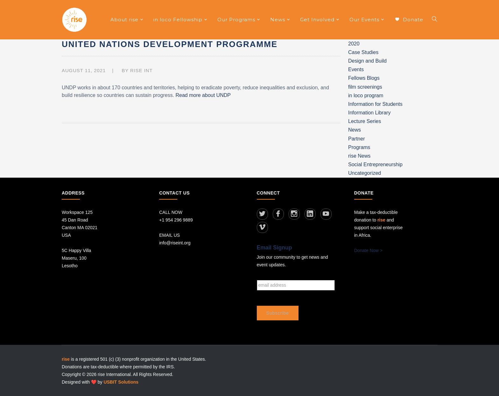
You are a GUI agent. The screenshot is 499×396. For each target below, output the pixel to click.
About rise (124, 20)
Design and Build (367, 61)
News (277, 20)
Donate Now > (368, 250)
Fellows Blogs (364, 78)
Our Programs (236, 20)
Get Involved (317, 20)
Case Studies (363, 52)
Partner (356, 138)
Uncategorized (364, 173)
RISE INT (141, 70)
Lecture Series (364, 121)
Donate (409, 20)
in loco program (365, 95)
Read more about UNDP (203, 95)
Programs (359, 147)
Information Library (369, 112)
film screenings (365, 87)
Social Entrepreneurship (375, 164)
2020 (354, 43)
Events (356, 69)
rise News (359, 156)
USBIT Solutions (120, 381)
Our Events (364, 20)
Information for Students (375, 104)
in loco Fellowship (177, 20)
